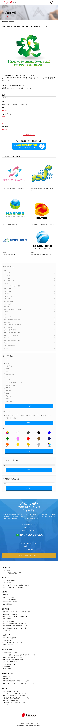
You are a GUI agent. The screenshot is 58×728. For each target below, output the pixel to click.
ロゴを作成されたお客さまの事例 (12, 572)
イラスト (8, 371)
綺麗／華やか (9, 366)
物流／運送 (7, 322)
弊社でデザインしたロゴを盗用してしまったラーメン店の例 (19, 683)
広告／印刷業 (7, 317)
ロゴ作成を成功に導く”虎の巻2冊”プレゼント (15, 625)
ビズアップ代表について (9, 597)
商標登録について (8, 678)
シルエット (8, 376)
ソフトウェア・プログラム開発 (12, 285)
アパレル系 (7, 272)
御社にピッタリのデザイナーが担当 (12, 657)
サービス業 (7, 278)
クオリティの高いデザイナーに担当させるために (16, 585)
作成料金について (8, 640)
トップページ (5, 21)
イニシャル (8, 368)
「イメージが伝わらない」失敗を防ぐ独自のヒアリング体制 (19, 654)
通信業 (6, 342)
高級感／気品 (9, 401)
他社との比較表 (7, 618)
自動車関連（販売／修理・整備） (12, 332)
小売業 (6, 311)
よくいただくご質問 (8, 630)
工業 (5, 314)
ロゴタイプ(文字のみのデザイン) (14, 382)
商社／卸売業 (7, 304)
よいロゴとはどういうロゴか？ (11, 691)
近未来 (7, 398)
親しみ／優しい (10, 395)
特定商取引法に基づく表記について (29, 723)
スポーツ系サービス (9, 280)
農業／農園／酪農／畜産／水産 (12, 340)
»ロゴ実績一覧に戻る (29, 135)
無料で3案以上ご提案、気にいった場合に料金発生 (16, 611)
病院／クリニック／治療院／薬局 (12, 324)
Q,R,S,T (41, 415)
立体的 (7, 393)
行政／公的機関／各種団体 (11, 335)
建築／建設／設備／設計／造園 (12, 319)
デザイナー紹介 (7, 582)
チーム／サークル (8, 288)
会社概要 (5, 594)
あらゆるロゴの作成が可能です (11, 614)
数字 (16, 417)
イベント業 (7, 275)
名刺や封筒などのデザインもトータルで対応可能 (16, 628)
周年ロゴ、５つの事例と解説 (11, 700)
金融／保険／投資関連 (9, 345)
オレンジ (7, 445)
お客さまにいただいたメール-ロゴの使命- (14, 695)
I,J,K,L (27, 415)
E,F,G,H (21, 415)
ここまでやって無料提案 (9, 637)
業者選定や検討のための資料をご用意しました (15, 623)
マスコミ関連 (7, 291)
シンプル (8, 379)
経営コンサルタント (9, 327)
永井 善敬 (4, 129)
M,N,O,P (33, 415)
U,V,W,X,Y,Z (48, 415)
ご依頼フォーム (7, 666)
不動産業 (6, 293)
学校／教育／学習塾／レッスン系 (12, 309)
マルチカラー (49, 445)
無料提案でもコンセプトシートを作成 (13, 659)
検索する (29, 405)
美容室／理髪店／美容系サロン (12, 329)
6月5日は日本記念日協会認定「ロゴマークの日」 (16, 697)
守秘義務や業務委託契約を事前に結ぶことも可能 (16, 680)
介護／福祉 (7, 298)
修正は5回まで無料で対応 (10, 661)
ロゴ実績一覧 (11, 21)
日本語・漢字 (9, 417)
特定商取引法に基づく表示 (10, 601)
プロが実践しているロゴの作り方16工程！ (14, 702)
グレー (28, 433)
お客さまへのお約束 (8, 621)
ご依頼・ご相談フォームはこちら (29, 555)
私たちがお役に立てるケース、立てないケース (15, 616)
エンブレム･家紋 (10, 374)
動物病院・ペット (8, 301)
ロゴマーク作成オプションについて (12, 642)
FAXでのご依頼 (7, 668)
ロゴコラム (6, 704)
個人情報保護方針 (8, 604)
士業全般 (6, 306)
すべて (6, 270)
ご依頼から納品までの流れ (10, 652)
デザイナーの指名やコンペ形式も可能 (13, 587)
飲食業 (6, 348)
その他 (6, 283)
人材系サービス (8, 296)
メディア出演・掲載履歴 (9, 599)
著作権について (7, 676)
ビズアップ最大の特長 (9, 580)
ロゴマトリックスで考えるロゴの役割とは (14, 693)
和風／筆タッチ (10, 387)
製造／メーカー (8, 337)
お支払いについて (8, 644)
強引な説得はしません (9, 664)
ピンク (17, 439)
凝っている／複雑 (10, 385)
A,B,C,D (14, 415)
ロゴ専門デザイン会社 (11, 2)
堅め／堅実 (8, 390)
